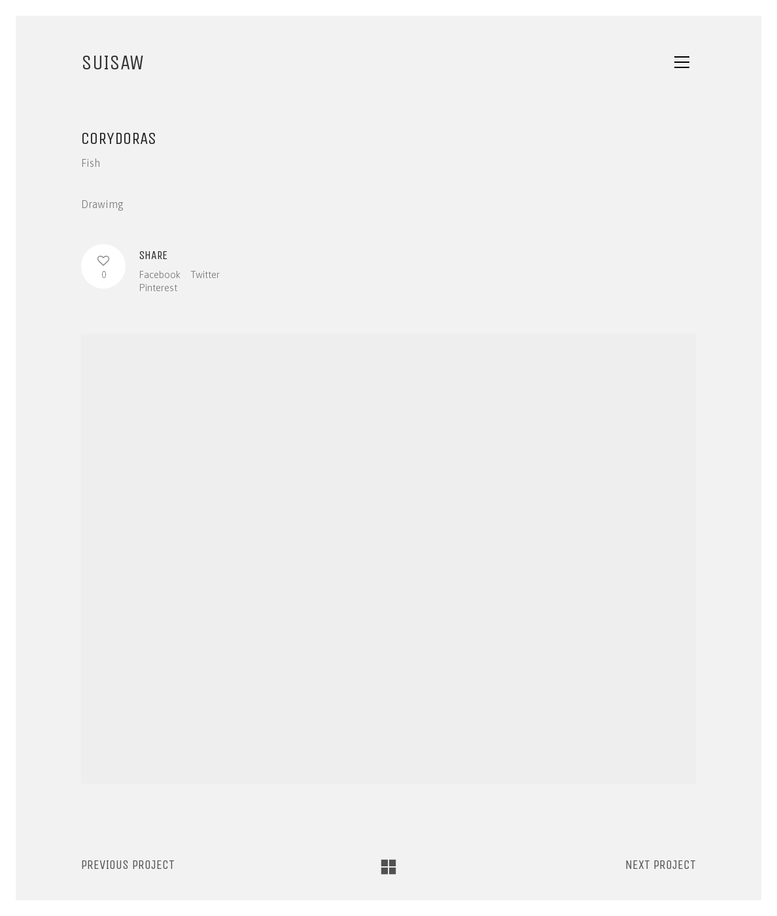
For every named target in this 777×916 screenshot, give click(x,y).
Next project (660, 864)
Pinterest (158, 287)
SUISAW (112, 62)
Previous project (128, 864)
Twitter (205, 274)
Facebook (160, 274)
